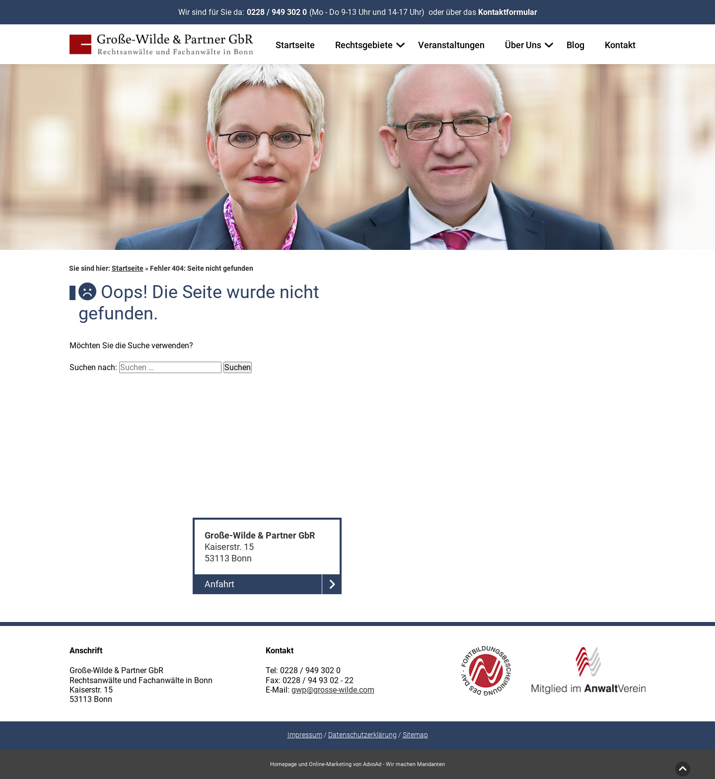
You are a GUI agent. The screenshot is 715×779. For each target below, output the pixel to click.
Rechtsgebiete (364, 45)
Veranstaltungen (451, 45)
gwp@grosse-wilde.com (332, 690)
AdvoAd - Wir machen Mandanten (404, 764)
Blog (575, 45)
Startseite (295, 45)
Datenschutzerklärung (362, 735)
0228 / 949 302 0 (277, 12)
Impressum (304, 735)
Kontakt (620, 45)
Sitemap (415, 735)
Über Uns (523, 45)
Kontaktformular (507, 12)
